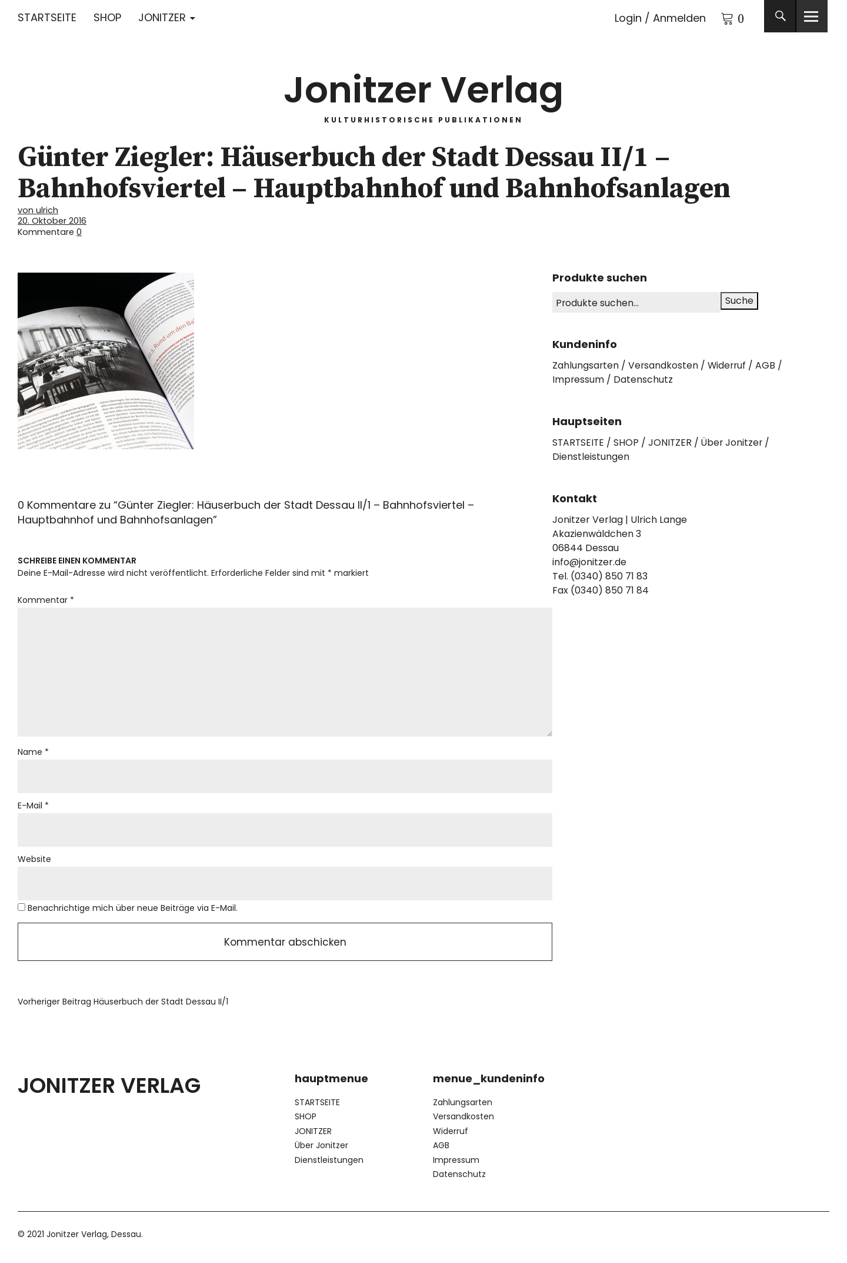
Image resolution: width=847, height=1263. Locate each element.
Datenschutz (643, 379)
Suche (739, 300)
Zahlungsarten (585, 365)
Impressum (578, 379)
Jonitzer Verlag (423, 88)
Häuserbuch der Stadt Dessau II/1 (123, 1005)
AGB (768, 365)
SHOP (107, 17)
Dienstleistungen (590, 456)
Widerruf (729, 365)
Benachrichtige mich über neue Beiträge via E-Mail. (133, 911)
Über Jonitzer (734, 442)
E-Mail (33, 808)
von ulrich (38, 210)
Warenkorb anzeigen (720, 16)
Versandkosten (664, 365)
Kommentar (46, 599)
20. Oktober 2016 (53, 220)
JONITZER (162, 17)
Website (34, 862)
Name (33, 754)
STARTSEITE (47, 17)
